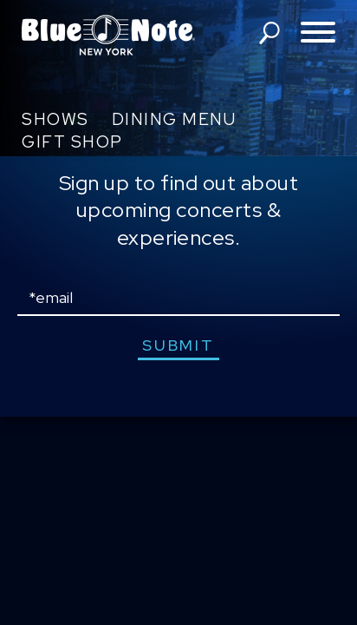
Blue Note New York (108, 34)
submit (178, 345)
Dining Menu (174, 119)
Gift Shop (72, 142)
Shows (55, 119)
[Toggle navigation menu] (318, 33)
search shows (269, 33)
